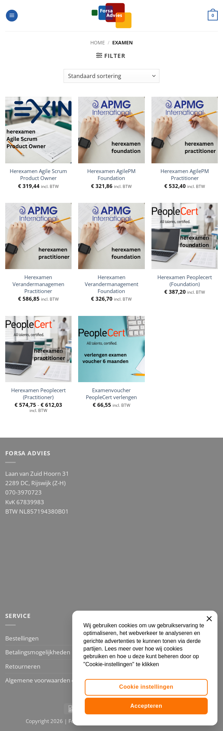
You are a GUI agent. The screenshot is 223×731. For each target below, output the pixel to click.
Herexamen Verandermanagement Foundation (111, 284)
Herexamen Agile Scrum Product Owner (38, 175)
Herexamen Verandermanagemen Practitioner (38, 284)
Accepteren (146, 706)
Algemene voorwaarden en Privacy (52, 680)
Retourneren (22, 666)
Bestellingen (22, 638)
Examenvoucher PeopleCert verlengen (111, 394)
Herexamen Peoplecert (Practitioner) (38, 394)
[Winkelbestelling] (111, 76)
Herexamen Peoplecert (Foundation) (184, 281)
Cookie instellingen (146, 687)
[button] (12, 16)
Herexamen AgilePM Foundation (111, 175)
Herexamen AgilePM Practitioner (184, 175)
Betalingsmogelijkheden (37, 652)
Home (97, 42)
